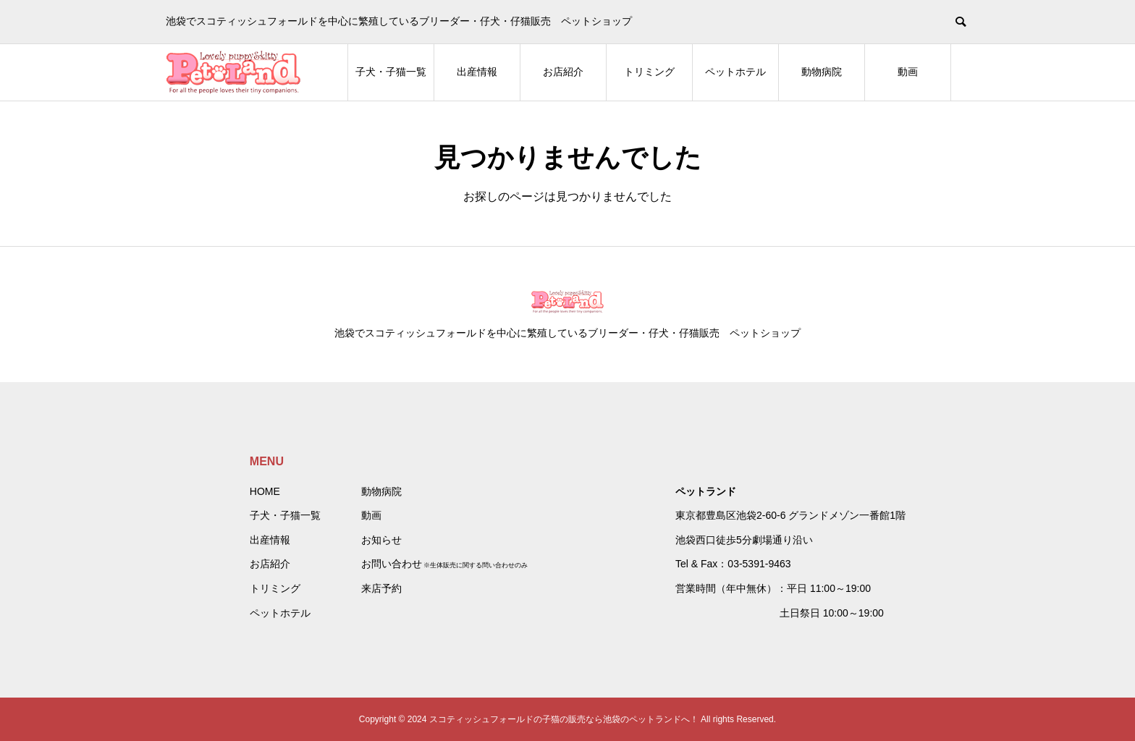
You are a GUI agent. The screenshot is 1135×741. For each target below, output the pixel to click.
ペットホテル (735, 71)
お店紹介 (563, 71)
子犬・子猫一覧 (390, 71)
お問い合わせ (391, 563)
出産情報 (477, 71)
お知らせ (381, 540)
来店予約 (381, 588)
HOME (265, 491)
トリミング (649, 71)
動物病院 (821, 71)
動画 (908, 71)
